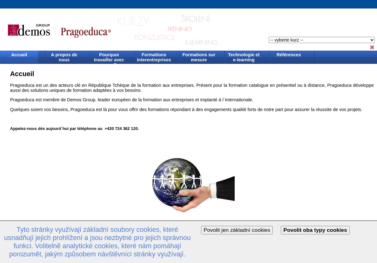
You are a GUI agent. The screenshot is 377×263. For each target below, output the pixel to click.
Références (288, 54)
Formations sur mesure (199, 57)
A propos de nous (64, 57)
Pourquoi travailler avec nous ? (109, 57)
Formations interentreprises (154, 57)
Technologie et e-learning (244, 57)
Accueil (19, 54)
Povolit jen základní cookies (237, 230)
